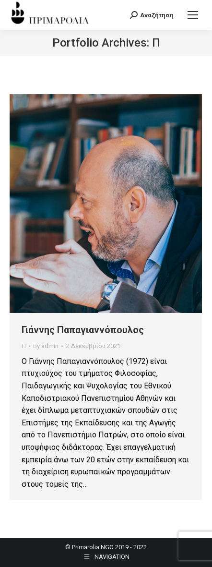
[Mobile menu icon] (192, 14)
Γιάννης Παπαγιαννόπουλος (83, 330)
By (46, 346)
